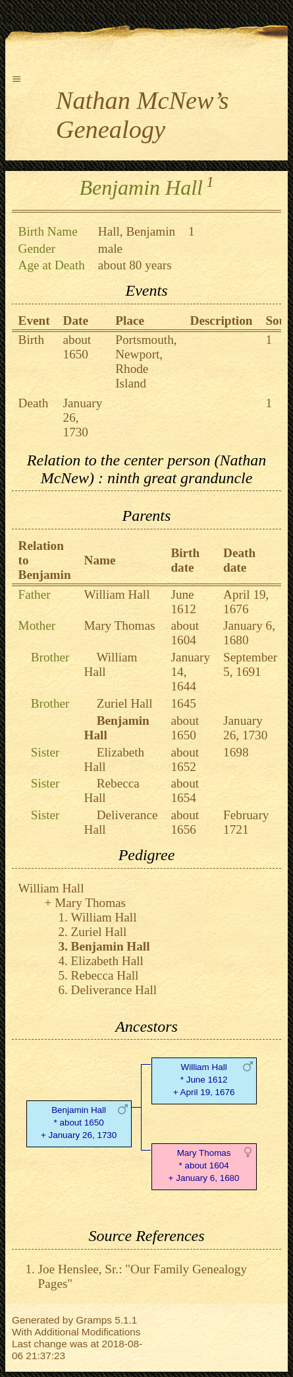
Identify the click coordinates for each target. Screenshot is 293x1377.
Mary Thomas (119, 625)
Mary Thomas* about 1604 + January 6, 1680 (204, 1165)
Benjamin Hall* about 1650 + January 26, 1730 (79, 1122)
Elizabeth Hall (107, 961)
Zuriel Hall (125, 703)
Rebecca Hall (105, 975)
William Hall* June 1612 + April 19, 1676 (204, 1079)
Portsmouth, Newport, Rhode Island (145, 361)
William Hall (117, 594)
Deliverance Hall (114, 990)
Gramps (94, 1320)
